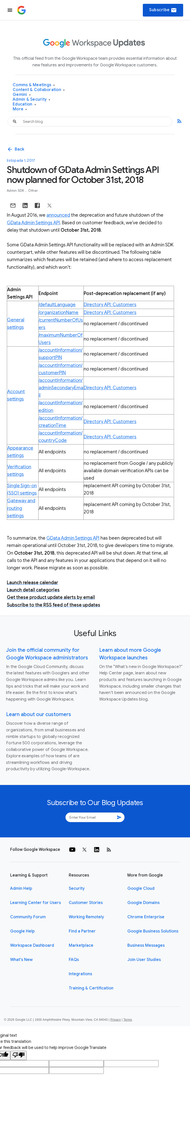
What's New (21, 959)
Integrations (80, 973)
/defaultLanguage (57, 304)
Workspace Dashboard (32, 945)
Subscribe (163, 10)
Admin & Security (31, 99)
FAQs (74, 959)
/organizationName (58, 312)
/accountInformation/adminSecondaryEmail (61, 388)
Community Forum (28, 917)
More (20, 109)
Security (77, 888)
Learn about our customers (38, 714)
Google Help (22, 931)
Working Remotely (86, 917)
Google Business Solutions (152, 931)
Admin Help (21, 888)
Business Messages (146, 945)
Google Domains (143, 902)
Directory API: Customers (110, 304)
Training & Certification (91, 988)
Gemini (22, 94)
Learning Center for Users (35, 902)
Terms (127, 1019)
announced (58, 215)
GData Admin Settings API (33, 223)
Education (24, 104)
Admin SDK (16, 190)
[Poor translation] (18, 1055)
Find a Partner (82, 931)
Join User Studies (144, 959)
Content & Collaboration (39, 89)
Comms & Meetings (34, 85)
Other (33, 190)
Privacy (115, 1019)
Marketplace (81, 945)
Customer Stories (86, 902)
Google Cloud (140, 888)
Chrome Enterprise (145, 917)
